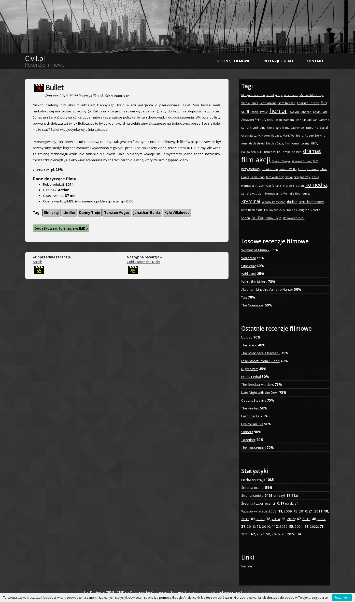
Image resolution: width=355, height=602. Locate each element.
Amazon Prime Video (257, 119)
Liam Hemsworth (269, 193)
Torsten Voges (117, 212)
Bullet (54, 87)
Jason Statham (284, 120)
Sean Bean (257, 177)
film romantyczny (297, 143)
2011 (318, 511)
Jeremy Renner (308, 169)
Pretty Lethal (251, 376)
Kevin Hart (320, 112)
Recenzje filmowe (233, 61)
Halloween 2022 (275, 210)
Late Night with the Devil (259, 392)
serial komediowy (311, 202)
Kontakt (314, 61)
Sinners (247, 432)
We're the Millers (254, 281)
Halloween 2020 (293, 218)
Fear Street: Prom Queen (260, 361)
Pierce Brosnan (293, 185)
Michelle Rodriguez (296, 193)
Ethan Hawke (259, 112)
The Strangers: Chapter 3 (260, 353)
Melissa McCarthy (311, 95)
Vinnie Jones (249, 103)
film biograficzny (278, 127)
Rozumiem (342, 597)
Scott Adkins (268, 103)
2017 (322, 519)
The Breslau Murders (257, 384)
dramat (312, 151)
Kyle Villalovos (176, 212)
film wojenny (275, 177)
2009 (288, 511)
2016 (306, 519)
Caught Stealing (253, 400)
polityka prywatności (259, 592)
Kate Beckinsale (252, 210)
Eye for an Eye (252, 424)
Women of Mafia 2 (255, 250)
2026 (291, 534)
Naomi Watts (287, 169)
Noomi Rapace (271, 135)
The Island (249, 345)
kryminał (250, 201)
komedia (316, 184)
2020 (283, 526)
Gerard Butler (301, 161)
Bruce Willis (272, 152)
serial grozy (274, 95)
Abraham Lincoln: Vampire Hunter (267, 289)
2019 (266, 526)
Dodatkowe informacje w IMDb (61, 228)
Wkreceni (248, 258)
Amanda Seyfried (253, 143)
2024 (261, 534)
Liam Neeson (286, 103)
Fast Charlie (250, 416)
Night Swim (249, 368)
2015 (291, 519)
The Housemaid (253, 447)
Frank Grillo (270, 169)
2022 (314, 526)
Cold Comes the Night (144, 259)
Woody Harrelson (274, 202)
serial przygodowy (297, 177)
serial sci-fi (291, 95)
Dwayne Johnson (300, 112)
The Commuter (252, 305)
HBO (314, 143)
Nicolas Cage (274, 143)
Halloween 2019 (252, 152)
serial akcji (248, 193)
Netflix (257, 217)
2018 (251, 526)
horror (278, 111)
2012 (245, 519)
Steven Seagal (281, 161)
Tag (244, 297)
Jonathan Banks (147, 212)
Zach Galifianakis (270, 185)
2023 (245, 534)
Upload (246, 337)
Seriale (246, 566)
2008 (272, 511)
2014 (276, 519)
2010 (303, 511)
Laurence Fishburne (304, 127)
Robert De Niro (315, 135)
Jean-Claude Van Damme (312, 120)
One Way (248, 265)
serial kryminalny (253, 127)
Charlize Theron (308, 103)
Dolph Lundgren (298, 210)
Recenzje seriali (278, 61)
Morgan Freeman (253, 95)
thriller (69, 212)
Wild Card (248, 273)
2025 (276, 534)
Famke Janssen (291, 152)
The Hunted (250, 408)
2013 (261, 519)
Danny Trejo (89, 212)
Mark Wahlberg (293, 135)
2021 (299, 526)
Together (248, 439)
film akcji (51, 212)
